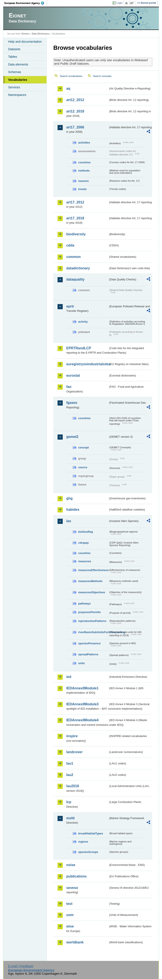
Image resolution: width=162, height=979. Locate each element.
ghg (69, 498)
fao (68, 387)
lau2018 (72, 786)
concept (83, 447)
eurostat (73, 375)
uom (70, 915)
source (82, 467)
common (73, 257)
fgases (71, 402)
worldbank (74, 942)
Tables (12, 56)
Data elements (18, 64)
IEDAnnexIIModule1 (82, 688)
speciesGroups (88, 852)
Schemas (14, 72)
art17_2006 (75, 127)
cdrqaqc (83, 542)
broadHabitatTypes (90, 833)
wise (70, 926)
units (81, 663)
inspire (71, 736)
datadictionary (78, 268)
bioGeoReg (85, 531)
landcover (74, 752)
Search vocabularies (71, 76)
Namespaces (17, 95)
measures (84, 561)
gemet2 (72, 437)
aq (68, 88)
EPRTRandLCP (78, 348)
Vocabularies (17, 79)
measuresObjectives (91, 592)
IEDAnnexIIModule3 (82, 704)
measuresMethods (90, 581)
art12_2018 (75, 111)
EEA (26, 3)
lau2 (69, 775)
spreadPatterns (88, 654)
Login (119, 3)
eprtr (70, 306)
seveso (72, 888)
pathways (84, 603)
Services (14, 87)
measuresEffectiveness (93, 570)
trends (82, 189)
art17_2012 (75, 202)
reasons (83, 181)
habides (72, 509)
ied (68, 677)
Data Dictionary (40, 33)
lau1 (69, 763)
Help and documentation (25, 41)
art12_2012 (75, 100)
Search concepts (102, 76)
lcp (68, 802)
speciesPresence (89, 643)
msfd (70, 818)
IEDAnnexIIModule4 (82, 720)
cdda (70, 245)
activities (84, 142)
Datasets (14, 49)
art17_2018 (75, 218)
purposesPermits (89, 612)
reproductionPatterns (92, 621)
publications (76, 876)
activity (83, 321)
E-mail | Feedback (20, 966)
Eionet (25, 33)
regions (83, 841)
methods (84, 170)
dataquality (75, 279)
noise (70, 865)
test (69, 904)
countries (84, 162)
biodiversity (76, 234)
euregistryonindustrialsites (87, 364)
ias (68, 521)
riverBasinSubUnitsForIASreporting (93, 632)
